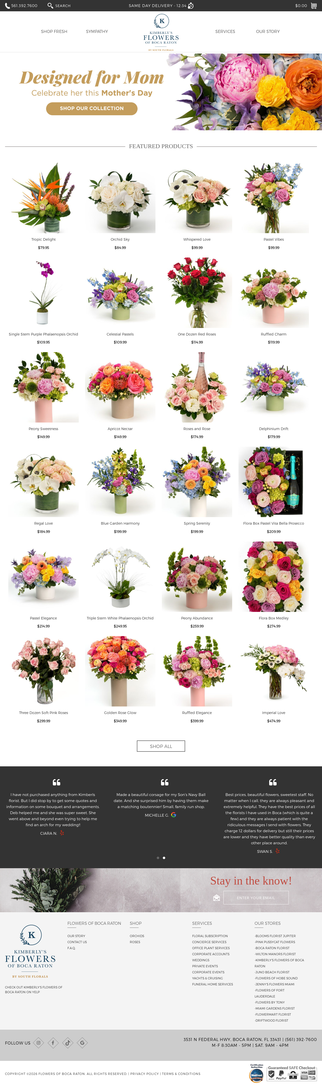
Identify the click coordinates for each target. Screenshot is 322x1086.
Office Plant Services (211, 948)
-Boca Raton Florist (272, 948)
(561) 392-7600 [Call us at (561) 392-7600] (301, 1039)
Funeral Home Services (212, 984)
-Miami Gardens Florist (275, 1008)
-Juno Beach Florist (272, 972)
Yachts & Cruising (207, 978)
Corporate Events (208, 972)
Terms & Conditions (181, 1073)
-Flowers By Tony (270, 1002)
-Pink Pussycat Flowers (275, 942)
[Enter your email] (256, 897)
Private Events (205, 966)
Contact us (77, 942)
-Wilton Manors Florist (275, 954)
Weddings (200, 960)
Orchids (137, 936)
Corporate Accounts (210, 954)
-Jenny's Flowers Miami (275, 984)
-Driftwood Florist (271, 1020)
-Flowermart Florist (273, 1014)
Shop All (161, 746)
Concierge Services (209, 942)
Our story (76, 936)
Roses (135, 942)
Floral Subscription (210, 936)
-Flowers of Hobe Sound (276, 978)
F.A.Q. (71, 948)
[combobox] (68, 5)
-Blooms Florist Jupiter (275, 936)
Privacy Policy (144, 1073)
